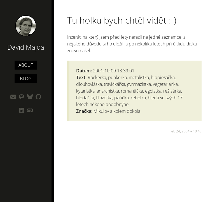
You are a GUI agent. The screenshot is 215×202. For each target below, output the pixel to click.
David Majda (25, 47)
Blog (26, 78)
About (25, 65)
